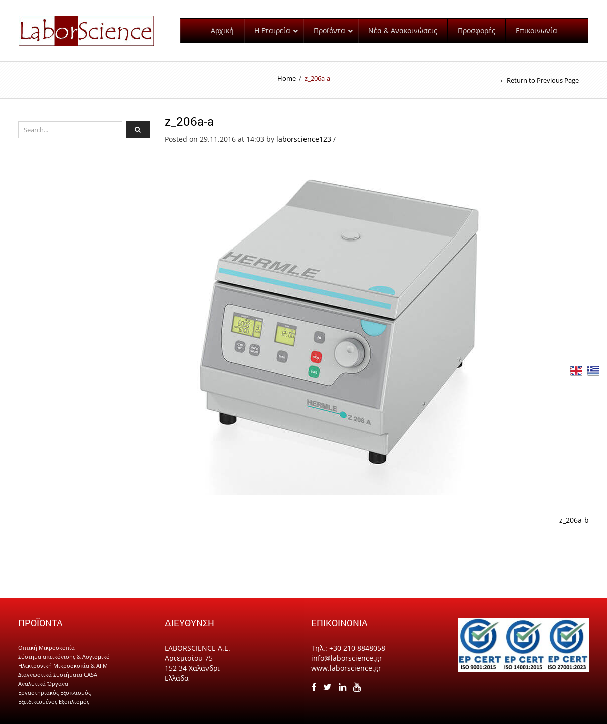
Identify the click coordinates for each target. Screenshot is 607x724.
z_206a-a (189, 121)
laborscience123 (303, 139)
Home (286, 78)
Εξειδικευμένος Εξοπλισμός (53, 701)
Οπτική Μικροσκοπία (46, 647)
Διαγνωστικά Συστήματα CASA (57, 674)
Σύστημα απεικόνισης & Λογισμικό (64, 656)
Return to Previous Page (543, 80)
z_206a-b (574, 520)
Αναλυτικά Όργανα (43, 683)
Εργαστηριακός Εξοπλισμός (54, 692)
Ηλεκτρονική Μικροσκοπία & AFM (63, 665)
